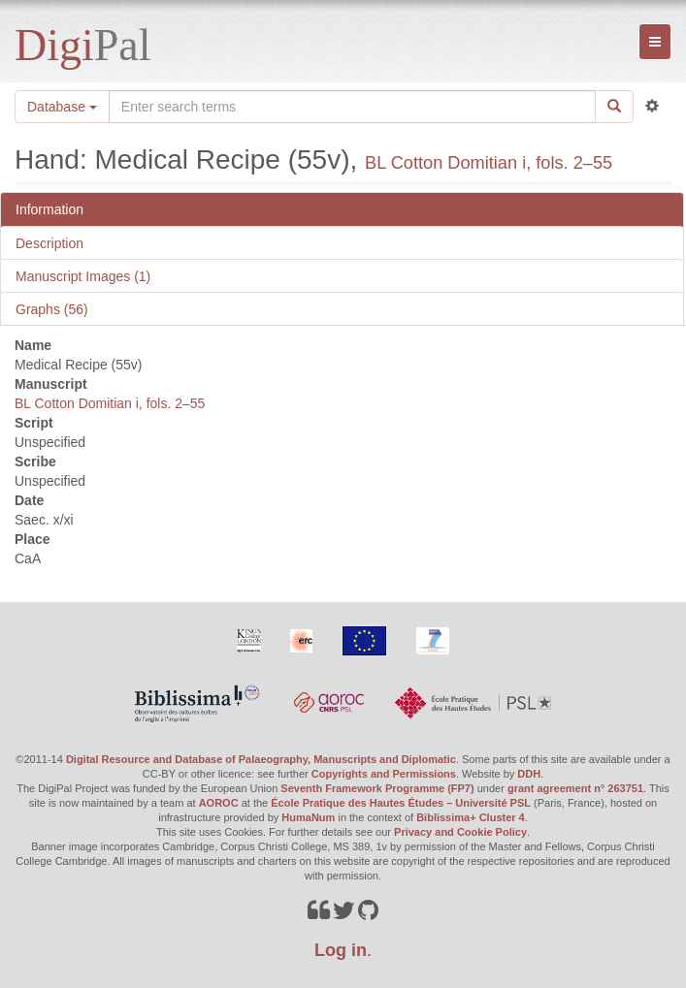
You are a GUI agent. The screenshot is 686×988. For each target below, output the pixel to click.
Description (49, 243)
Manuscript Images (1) (83, 276)
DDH (528, 774)
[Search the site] (352, 106)
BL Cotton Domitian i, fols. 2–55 (488, 163)
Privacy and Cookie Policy (460, 832)
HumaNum (308, 817)
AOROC (219, 803)
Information (49, 209)
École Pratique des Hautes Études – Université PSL (401, 803)
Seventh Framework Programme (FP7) (377, 788)
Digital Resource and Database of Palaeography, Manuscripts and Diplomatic (261, 759)
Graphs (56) (52, 309)
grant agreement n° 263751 (575, 788)
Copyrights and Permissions (383, 774)
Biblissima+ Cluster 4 (470, 817)
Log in (340, 950)
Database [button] (62, 106)
